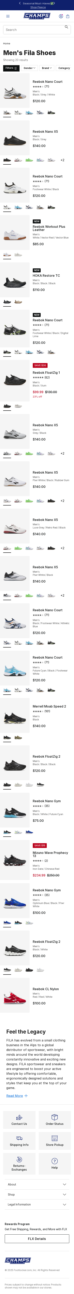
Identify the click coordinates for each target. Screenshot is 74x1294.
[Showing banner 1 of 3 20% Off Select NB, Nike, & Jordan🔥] (37, 5)
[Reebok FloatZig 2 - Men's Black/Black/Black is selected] (7, 785)
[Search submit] (66, 29)
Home (6, 43)
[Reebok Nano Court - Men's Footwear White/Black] (18, 112)
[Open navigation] (8, 16)
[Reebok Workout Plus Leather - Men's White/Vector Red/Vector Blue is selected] (7, 254)
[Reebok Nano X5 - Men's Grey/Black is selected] (7, 453)
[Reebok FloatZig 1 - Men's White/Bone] (18, 406)
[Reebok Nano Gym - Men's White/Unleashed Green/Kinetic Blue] (18, 832)
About (37, 1184)
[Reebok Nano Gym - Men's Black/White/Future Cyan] (18, 922)
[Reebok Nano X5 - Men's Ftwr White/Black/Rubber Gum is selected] (7, 501)
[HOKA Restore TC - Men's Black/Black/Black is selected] (7, 302)
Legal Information (37, 1204)
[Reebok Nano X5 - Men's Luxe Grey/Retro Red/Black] (18, 160)
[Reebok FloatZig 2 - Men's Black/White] (40, 785)
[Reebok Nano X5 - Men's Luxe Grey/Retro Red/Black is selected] (7, 548)
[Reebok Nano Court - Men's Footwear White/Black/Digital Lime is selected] (7, 352)
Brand (47, 68)
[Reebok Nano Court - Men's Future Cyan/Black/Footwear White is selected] (7, 690)
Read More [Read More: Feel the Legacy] (17, 1096)
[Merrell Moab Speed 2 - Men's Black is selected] (7, 737)
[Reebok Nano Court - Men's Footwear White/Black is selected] (7, 207)
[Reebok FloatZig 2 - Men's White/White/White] (29, 785)
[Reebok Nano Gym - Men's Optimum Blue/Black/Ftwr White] (29, 832)
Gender (29, 68)
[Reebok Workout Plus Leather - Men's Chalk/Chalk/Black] (18, 254)
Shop (37, 1194)
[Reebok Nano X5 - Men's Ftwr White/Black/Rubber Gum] (51, 160)
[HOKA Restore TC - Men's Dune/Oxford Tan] (18, 302)
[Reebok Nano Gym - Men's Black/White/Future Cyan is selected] (7, 832)
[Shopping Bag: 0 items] (67, 16)
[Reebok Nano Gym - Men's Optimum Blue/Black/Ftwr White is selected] (7, 922)
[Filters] (11, 68)
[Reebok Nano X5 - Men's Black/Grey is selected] (7, 160)
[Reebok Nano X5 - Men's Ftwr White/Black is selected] (7, 595)
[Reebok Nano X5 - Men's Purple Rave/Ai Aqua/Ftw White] (40, 160)
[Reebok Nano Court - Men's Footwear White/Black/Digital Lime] (51, 112)
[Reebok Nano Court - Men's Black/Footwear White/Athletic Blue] (40, 112)
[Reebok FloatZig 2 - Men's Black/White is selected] (7, 970)
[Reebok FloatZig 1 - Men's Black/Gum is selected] (7, 406)
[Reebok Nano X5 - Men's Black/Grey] (51, 501)
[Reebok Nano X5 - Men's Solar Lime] (29, 160)
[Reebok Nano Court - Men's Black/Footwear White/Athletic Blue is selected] (7, 643)
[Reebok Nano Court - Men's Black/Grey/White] (40, 207)
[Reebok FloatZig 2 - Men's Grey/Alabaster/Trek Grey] (18, 785)
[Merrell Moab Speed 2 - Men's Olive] (18, 737)
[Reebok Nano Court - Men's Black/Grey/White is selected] (7, 112)
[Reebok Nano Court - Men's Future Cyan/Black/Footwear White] (29, 112)
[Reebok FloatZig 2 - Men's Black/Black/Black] (29, 970)
